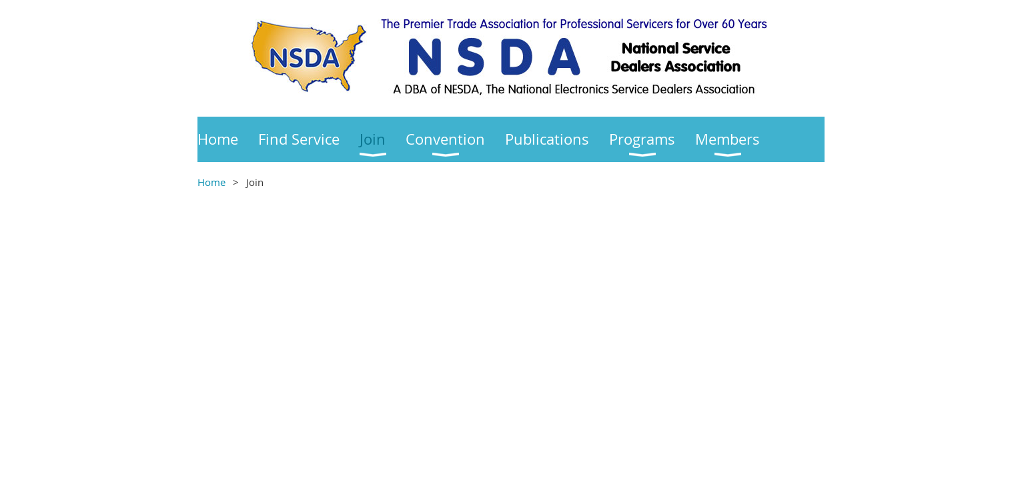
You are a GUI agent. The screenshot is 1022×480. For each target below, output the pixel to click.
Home (211, 182)
